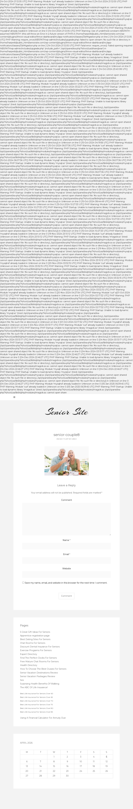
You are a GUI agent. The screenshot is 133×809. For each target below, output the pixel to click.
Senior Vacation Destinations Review (39, 672)
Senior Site (66, 411)
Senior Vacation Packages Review (37, 676)
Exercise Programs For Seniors (36, 650)
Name (66, 540)
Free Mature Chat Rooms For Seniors (39, 661)
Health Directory (28, 665)
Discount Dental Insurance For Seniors (40, 646)
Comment (66, 500)
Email (66, 554)
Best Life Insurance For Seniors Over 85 (36, 712)
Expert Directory (28, 654)
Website (66, 568)
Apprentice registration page (35, 635)
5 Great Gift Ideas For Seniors (35, 632)
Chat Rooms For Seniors (32, 643)
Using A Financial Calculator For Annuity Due (43, 718)
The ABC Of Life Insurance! (34, 687)
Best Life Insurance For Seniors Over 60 (36, 693)
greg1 (74, 439)
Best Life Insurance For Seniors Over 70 (36, 701)
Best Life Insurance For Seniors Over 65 (36, 697)
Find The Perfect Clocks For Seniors (38, 658)
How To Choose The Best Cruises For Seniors (43, 669)
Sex (22, 680)
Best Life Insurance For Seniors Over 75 (36, 704)
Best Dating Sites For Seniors (35, 639)
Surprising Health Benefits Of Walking (39, 683)
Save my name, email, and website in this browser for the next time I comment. (66, 583)
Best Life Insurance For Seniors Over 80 (36, 708)
